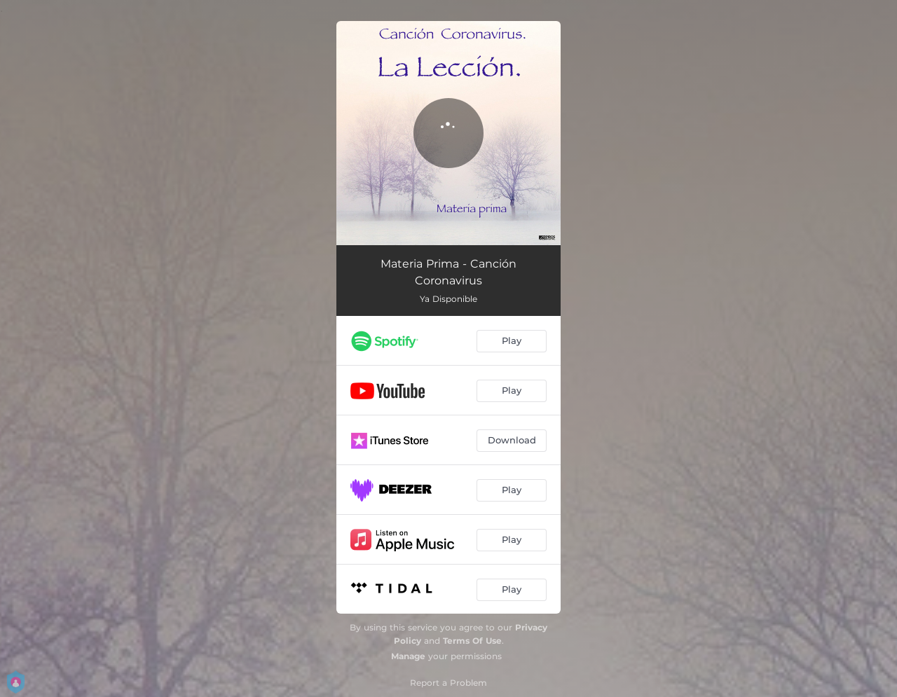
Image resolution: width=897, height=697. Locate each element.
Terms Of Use (472, 640)
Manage (408, 656)
